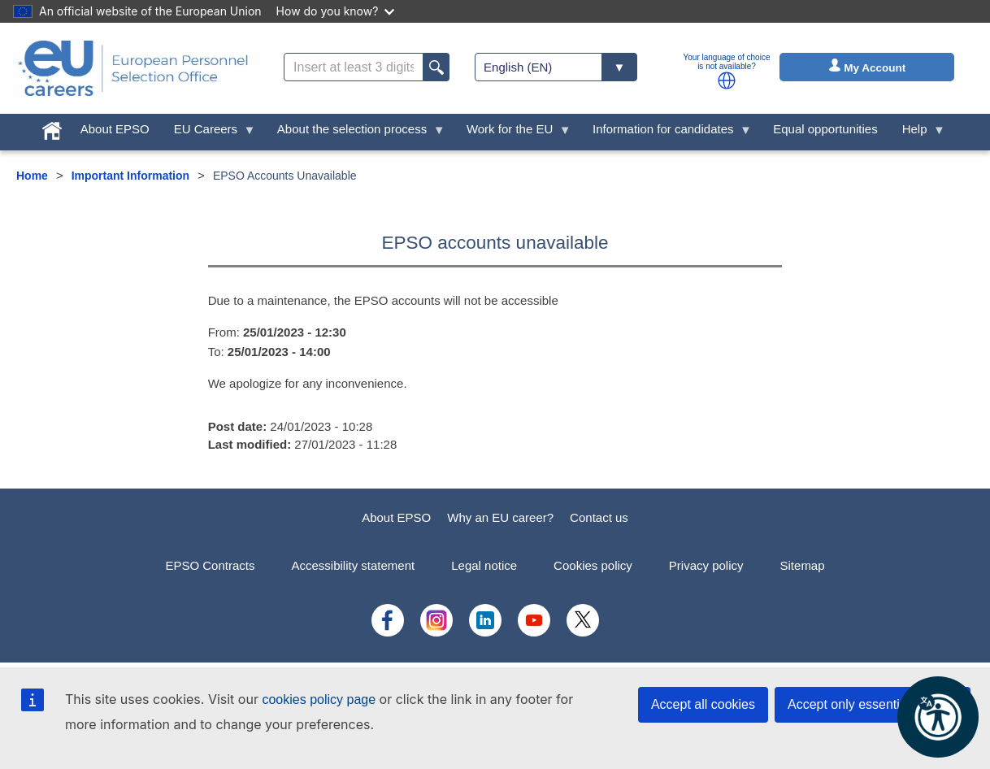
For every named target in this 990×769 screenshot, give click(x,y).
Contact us (599, 517)
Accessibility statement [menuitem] (353, 565)
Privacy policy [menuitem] (706, 565)
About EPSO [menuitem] (115, 129)
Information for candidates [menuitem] (666, 133)
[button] (726, 80)
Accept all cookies (703, 704)
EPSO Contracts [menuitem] (209, 565)
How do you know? (335, 11)
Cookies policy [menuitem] (593, 565)
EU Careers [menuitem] (209, 133)
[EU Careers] (133, 68)
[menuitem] (52, 127)
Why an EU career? (500, 517)
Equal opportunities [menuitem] (825, 129)
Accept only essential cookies (872, 704)
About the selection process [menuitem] (355, 133)
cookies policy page (319, 699)
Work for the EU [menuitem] (512, 133)
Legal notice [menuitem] (484, 565)
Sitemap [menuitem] (802, 565)
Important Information (130, 175)
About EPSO (396, 517)
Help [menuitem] (917, 133)
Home (32, 175)
